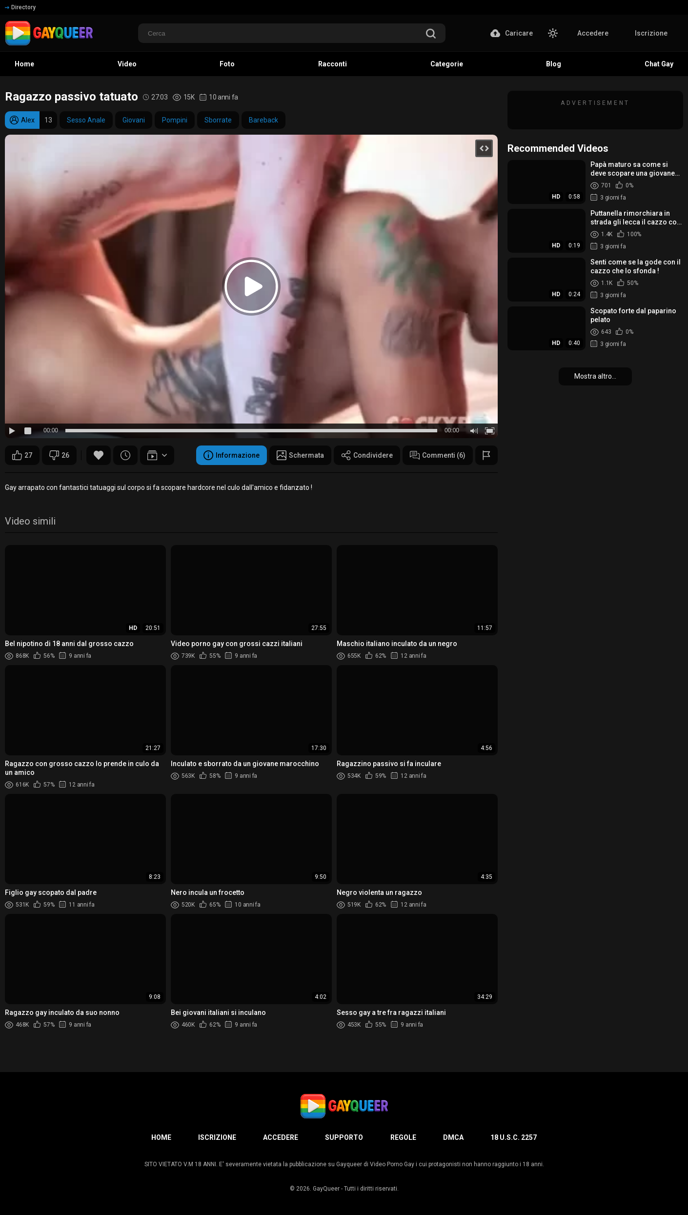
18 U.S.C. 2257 (513, 1137)
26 (59, 455)
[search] (431, 34)
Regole (403, 1137)
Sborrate (218, 120)
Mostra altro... (595, 376)
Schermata (300, 455)
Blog (553, 64)
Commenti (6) (437, 455)
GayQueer (326, 1188)
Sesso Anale (86, 120)
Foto (227, 64)
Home (24, 64)
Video (127, 64)
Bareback (263, 120)
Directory (20, 7)
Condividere (367, 455)
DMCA (453, 1137)
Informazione (231, 455)
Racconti (332, 64)
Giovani (133, 120)
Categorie (446, 64)
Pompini (174, 120)
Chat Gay (659, 64)
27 (22, 455)
